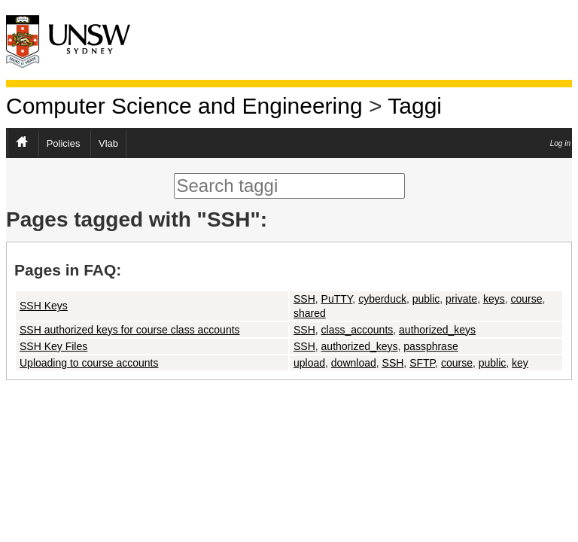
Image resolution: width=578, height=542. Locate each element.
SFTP (422, 363)
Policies (64, 143)
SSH (304, 299)
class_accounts (357, 330)
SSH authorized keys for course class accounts (130, 330)
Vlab (108, 143)
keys (494, 299)
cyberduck (382, 299)
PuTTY (337, 299)
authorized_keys (437, 330)
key (520, 363)
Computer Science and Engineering (184, 105)
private (461, 299)
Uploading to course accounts (89, 363)
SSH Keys (44, 306)
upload (309, 363)
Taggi (415, 105)
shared (310, 313)
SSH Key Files (53, 346)
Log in (560, 143)
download (353, 363)
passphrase (430, 346)
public (426, 299)
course (526, 299)
